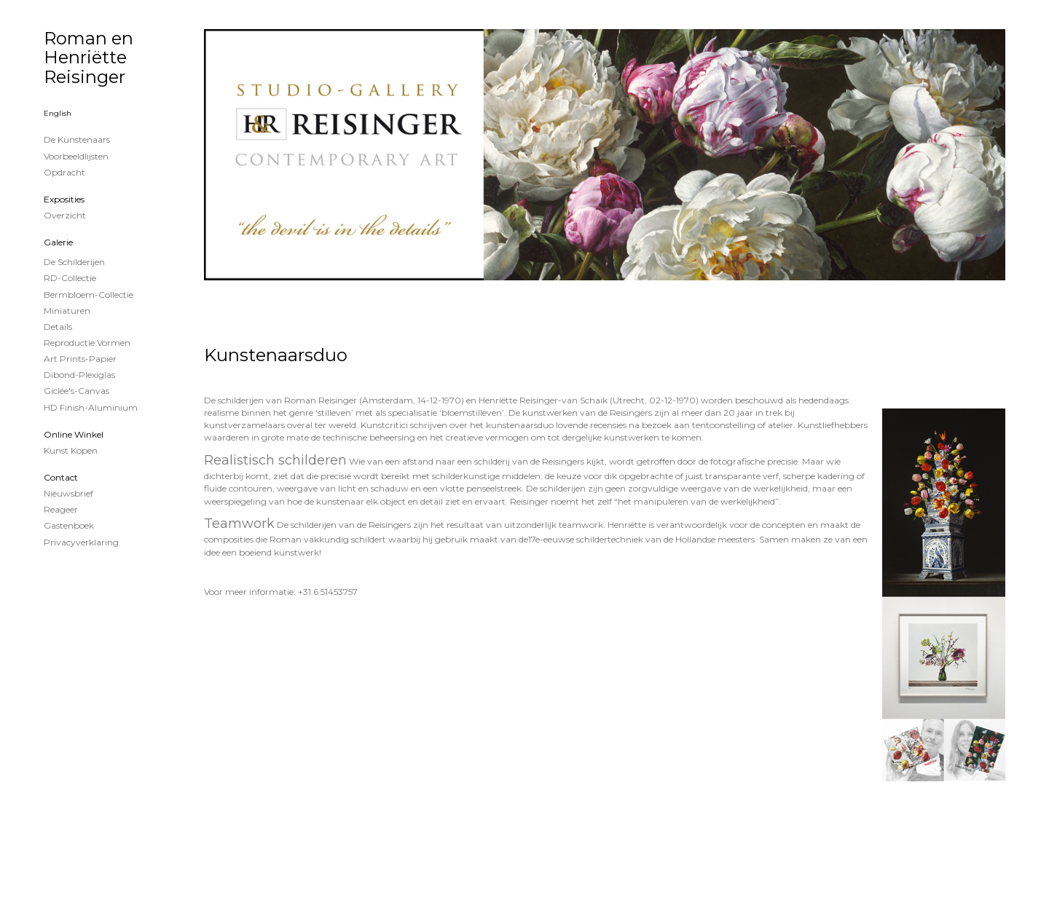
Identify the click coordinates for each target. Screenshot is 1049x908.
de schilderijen (74, 261)
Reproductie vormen (87, 342)
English (57, 113)
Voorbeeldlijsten (76, 156)
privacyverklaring (81, 542)
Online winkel (73, 434)
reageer (61, 509)
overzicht (65, 215)
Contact (61, 477)
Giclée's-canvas (76, 390)
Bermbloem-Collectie (88, 294)
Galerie (58, 242)
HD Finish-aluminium (91, 407)
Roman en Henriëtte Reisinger (88, 57)
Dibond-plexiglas (79, 374)
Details (58, 326)
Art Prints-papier (80, 358)
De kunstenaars (77, 139)
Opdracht (64, 172)
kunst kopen (71, 450)
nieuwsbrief (68, 493)
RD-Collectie (70, 277)
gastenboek (69, 525)
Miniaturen (67, 310)
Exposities (64, 199)
